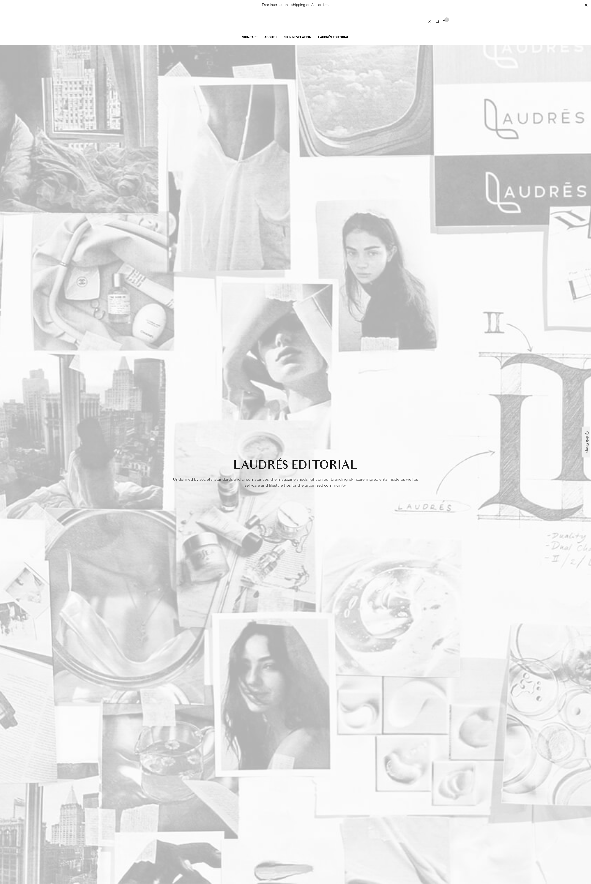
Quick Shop (587, 442)
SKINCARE (249, 33)
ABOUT (269, 33)
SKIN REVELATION (297, 33)
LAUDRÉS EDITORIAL (333, 33)
